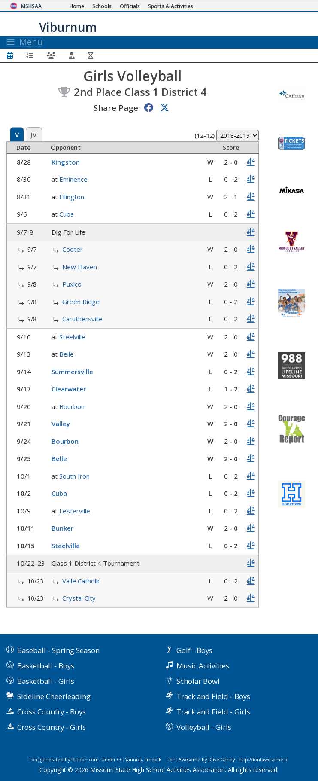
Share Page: (117, 107)
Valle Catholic (81, 581)
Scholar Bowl (198, 681)
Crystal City (79, 598)
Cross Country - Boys (51, 712)
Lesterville (74, 510)
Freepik (153, 760)
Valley (60, 423)
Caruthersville (82, 318)
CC (120, 760)
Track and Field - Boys (213, 696)
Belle (66, 354)
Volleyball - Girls (203, 727)
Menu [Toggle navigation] (25, 42)
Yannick (133, 760)
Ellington (71, 196)
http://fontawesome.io (264, 760)
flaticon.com (85, 760)
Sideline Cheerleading (54, 696)
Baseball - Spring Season (58, 650)
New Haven (79, 266)
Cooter (72, 249)
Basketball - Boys (45, 666)
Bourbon (72, 406)
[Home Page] (77, 6)
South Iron (74, 476)
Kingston (65, 162)
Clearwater (68, 388)
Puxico (72, 284)
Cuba (66, 214)
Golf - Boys (194, 650)
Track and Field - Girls (213, 712)
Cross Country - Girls (51, 727)
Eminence (73, 179)
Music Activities (202, 666)
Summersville (72, 371)
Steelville (72, 337)
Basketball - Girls (45, 681)
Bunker (62, 528)
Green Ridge (81, 301)
